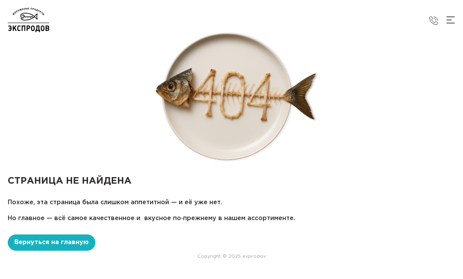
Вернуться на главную (51, 242)
